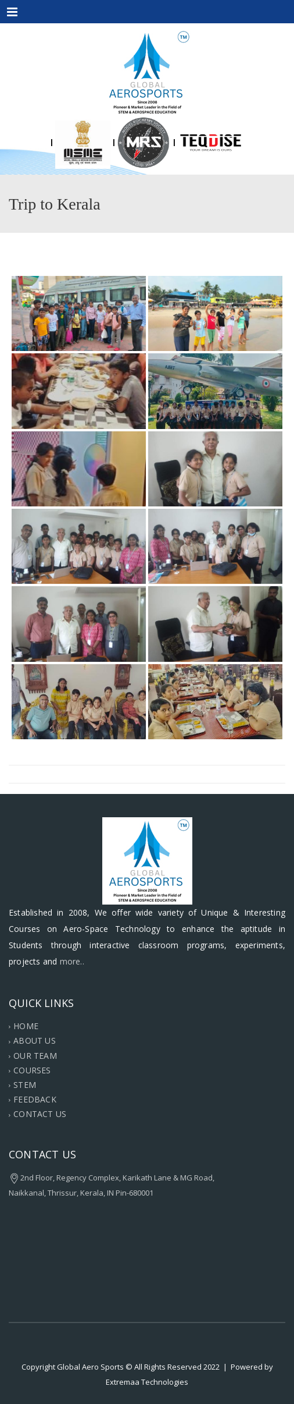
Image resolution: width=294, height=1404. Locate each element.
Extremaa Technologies (147, 1382)
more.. (72, 961)
